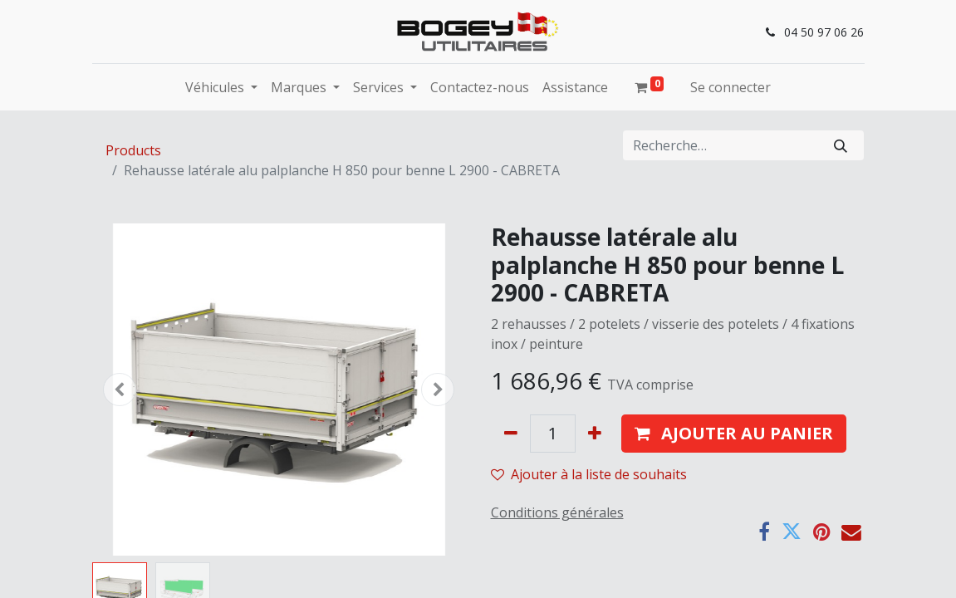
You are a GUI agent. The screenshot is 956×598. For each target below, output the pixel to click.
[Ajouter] (595, 433)
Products (133, 150)
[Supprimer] (511, 433)
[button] (120, 389)
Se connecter (730, 87)
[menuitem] (480, 87)
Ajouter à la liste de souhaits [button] (589, 474)
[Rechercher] (840, 145)
